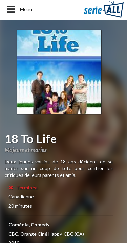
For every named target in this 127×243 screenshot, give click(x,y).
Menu (18, 9)
